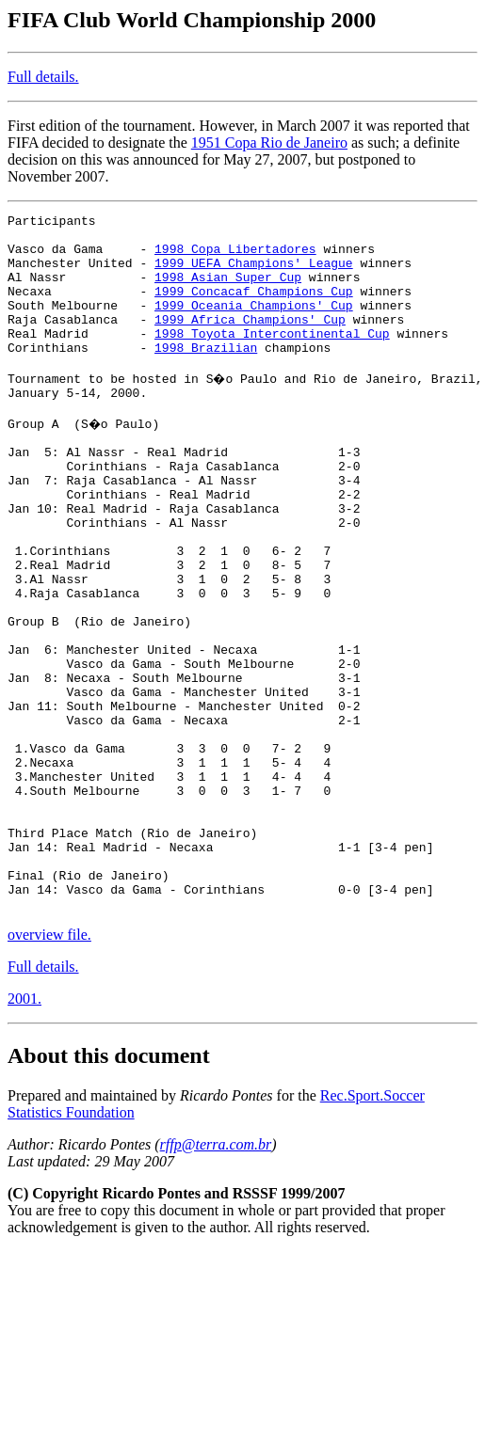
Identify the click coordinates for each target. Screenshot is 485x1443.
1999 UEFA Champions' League (253, 273)
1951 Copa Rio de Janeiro (269, 143)
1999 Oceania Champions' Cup (253, 324)
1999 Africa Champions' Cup (250, 341)
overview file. (49, 1067)
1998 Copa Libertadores (235, 256)
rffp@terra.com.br (216, 1277)
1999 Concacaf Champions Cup (253, 307)
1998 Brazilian (205, 375)
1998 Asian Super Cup (227, 290)
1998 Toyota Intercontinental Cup (272, 358)
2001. (24, 1131)
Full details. (43, 77)
